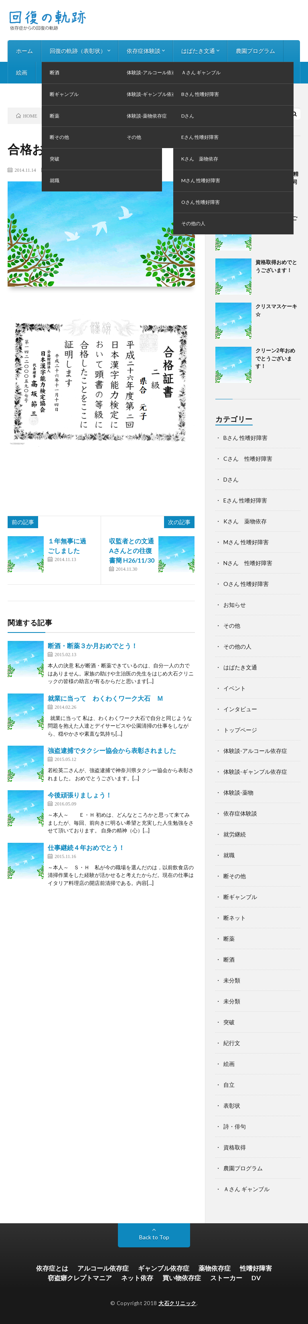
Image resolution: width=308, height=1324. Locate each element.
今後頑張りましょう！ (80, 795)
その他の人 (237, 646)
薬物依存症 (215, 1268)
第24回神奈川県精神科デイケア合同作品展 (276, 182)
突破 (229, 1022)
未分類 (231, 980)
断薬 (229, 938)
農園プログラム (255, 50)
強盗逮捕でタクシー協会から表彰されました (112, 750)
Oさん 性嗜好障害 (246, 583)
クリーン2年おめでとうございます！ (275, 358)
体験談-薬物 (238, 792)
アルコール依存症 (103, 1268)
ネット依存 (137, 1277)
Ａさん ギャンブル (246, 1189)
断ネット (234, 917)
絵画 (21, 72)
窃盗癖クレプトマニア (80, 1277)
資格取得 (234, 1147)
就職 (229, 855)
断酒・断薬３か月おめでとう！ (93, 645)
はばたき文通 (198, 50)
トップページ (240, 729)
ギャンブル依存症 (163, 1268)
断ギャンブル (240, 896)
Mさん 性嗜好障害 (246, 542)
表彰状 (77, 169)
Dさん (231, 479)
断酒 (229, 959)
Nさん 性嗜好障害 (247, 562)
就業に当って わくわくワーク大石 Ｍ (105, 698)
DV (256, 1277)
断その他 (57, 169)
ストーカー (226, 1277)
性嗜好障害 (256, 1268)
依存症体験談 (143, 50)
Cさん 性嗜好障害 (247, 458)
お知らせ (145, 72)
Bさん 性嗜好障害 (245, 437)
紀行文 (231, 1042)
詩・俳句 (55, 72)
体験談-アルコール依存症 (255, 750)
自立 (229, 1084)
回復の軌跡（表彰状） (78, 50)
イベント (234, 688)
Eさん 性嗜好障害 (245, 500)
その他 (231, 625)
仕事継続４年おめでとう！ (86, 847)
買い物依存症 (181, 1277)
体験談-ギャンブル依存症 (255, 771)
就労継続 (234, 834)
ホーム (24, 50)
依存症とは (52, 1268)
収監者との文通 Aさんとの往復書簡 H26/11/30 (134, 550)
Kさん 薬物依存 (245, 521)
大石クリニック (177, 1303)
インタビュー (100, 72)
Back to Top (154, 1237)
